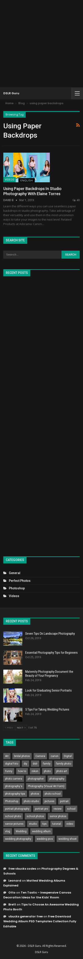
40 (76, 200)
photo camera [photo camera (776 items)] (13, 778)
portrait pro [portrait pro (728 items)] (41, 808)
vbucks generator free (25, 916)
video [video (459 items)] (69, 823)
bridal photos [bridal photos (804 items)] (22, 756)
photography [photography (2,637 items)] (56, 778)
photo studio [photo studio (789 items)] (31, 801)
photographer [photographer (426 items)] (36, 778)
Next (21, 727)
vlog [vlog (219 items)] (7, 831)
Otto (11, 892)
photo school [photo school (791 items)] (53, 793)
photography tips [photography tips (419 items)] (15, 793)
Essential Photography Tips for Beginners (51, 653)
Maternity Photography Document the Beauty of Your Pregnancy (49, 674)
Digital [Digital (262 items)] (68, 756)
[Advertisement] (41, 43)
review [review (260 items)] (58, 808)
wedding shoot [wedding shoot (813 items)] (67, 838)
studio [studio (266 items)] (33, 823)
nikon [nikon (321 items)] (35, 771)
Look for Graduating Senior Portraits (48, 690)
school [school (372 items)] (71, 808)
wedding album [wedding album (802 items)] (41, 831)
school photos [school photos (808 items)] (35, 816)
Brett (12, 904)
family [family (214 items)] (46, 763)
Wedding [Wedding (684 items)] (21, 831)
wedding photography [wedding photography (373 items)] (18, 838)
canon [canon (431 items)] (54, 756)
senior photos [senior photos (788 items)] (58, 816)
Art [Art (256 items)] (7, 756)
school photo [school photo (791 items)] (13, 816)
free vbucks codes (22, 869)
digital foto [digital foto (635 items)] (11, 763)
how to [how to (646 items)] (22, 771)
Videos (9, 179)
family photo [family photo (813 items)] (63, 763)
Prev (9, 727)
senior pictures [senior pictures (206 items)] (14, 823)
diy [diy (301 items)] (25, 763)
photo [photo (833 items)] (47, 771)
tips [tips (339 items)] (44, 823)
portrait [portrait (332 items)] (64, 801)
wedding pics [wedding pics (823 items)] (45, 838)
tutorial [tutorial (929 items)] (56, 823)
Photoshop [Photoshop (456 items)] (11, 801)
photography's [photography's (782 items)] (13, 786)
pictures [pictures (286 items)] (49, 801)
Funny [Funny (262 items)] (8, 771)
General (14, 573)
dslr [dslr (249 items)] (35, 763)
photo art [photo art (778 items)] (61, 771)
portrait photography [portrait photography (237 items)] (17, 808)
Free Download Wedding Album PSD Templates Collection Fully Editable (39, 921)
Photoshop (17, 588)
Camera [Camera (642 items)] (40, 756)
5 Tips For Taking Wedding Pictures (47, 709)
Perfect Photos (20, 580)
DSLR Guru (11, 93)
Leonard (14, 880)
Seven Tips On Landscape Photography (50, 634)
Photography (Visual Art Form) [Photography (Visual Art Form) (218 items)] (46, 786)
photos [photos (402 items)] (35, 793)
